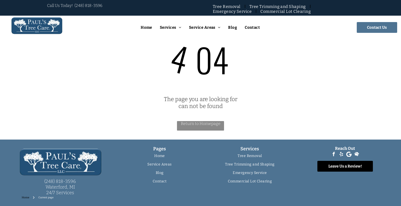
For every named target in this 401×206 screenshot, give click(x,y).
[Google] (349, 155)
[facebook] (333, 155)
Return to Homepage (200, 123)
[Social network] (356, 155)
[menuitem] (227, 6)
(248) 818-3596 (88, 5)
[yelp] (341, 155)
